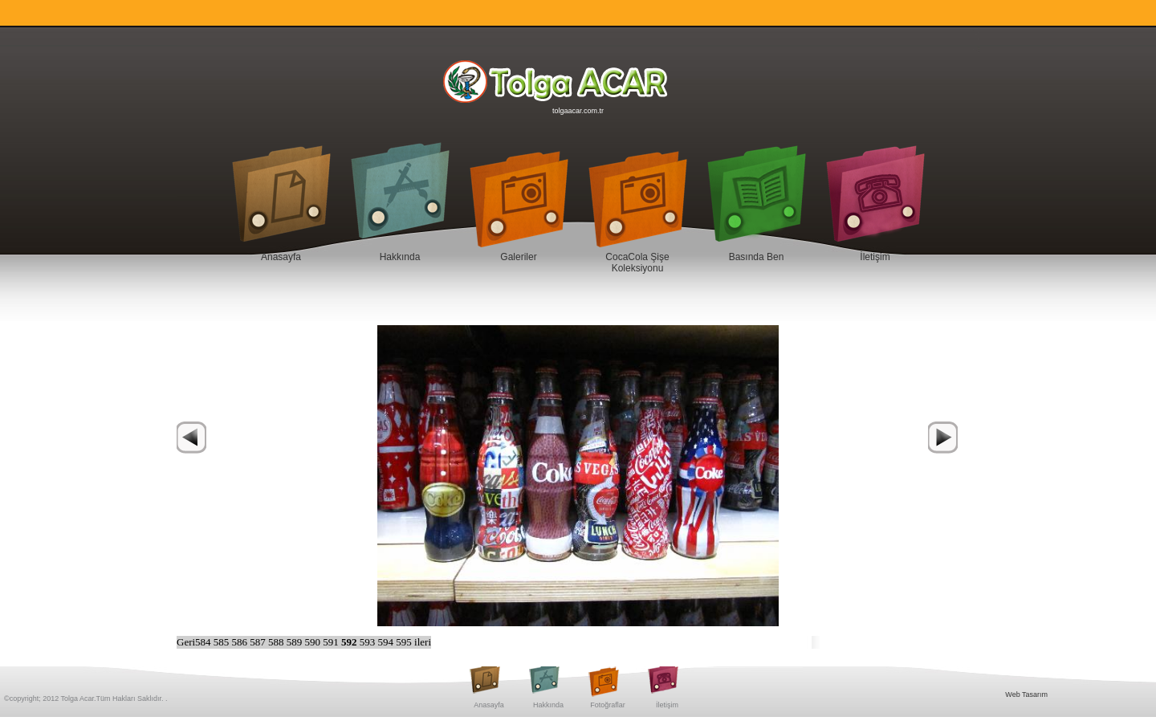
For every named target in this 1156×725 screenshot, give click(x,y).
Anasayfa (281, 257)
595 (405, 642)
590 (314, 642)
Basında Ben (756, 257)
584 (204, 642)
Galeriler (518, 257)
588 (277, 642)
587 (259, 642)
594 (387, 642)
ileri (422, 642)
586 (241, 642)
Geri (186, 642)
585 (223, 642)
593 (369, 642)
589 (296, 642)
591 (332, 642)
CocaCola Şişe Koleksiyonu (637, 262)
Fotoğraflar (607, 705)
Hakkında (400, 257)
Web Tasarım (1026, 694)
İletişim (874, 257)
